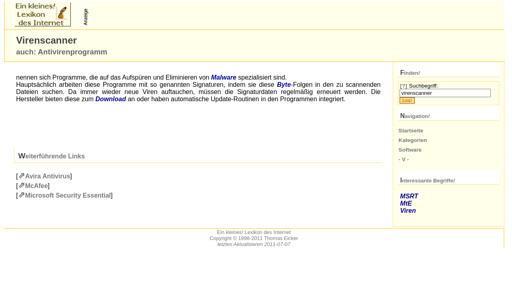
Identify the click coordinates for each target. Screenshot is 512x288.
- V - (403, 159)
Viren (408, 210)
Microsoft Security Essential (68, 195)
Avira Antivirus (47, 176)
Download (111, 99)
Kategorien (412, 140)
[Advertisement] (184, 14)
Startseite (410, 131)
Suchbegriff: (423, 86)
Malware (223, 77)
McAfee (36, 185)
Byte (284, 84)
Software (409, 150)
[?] (403, 86)
